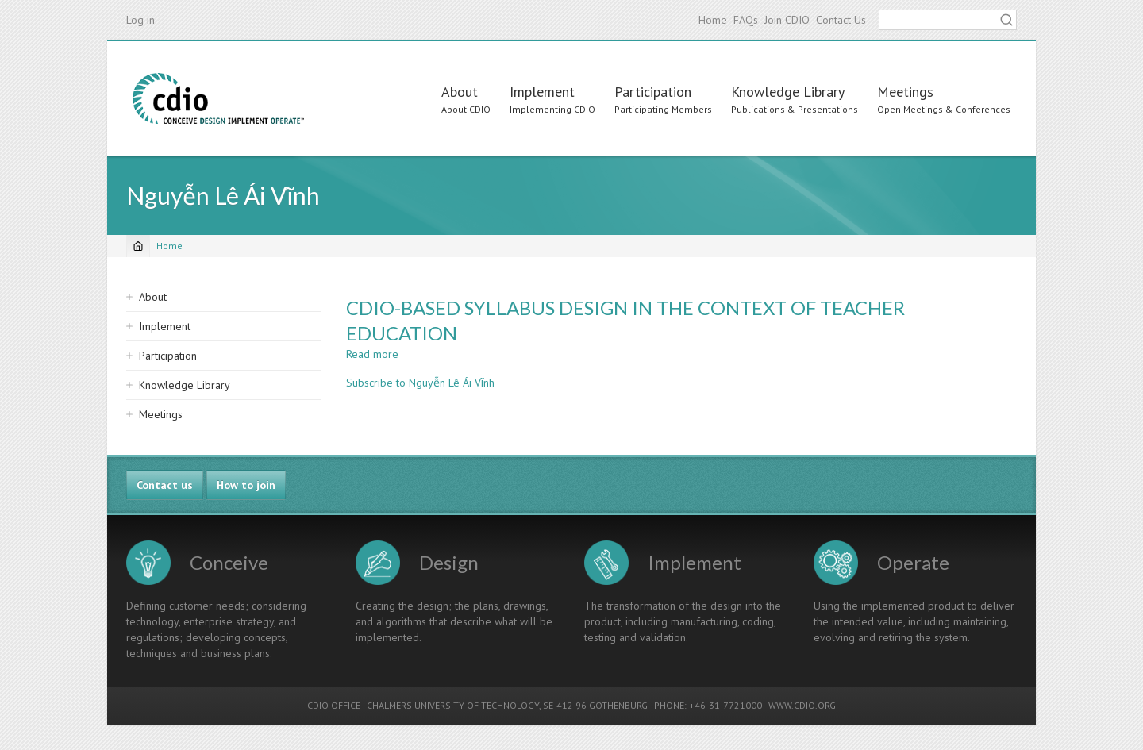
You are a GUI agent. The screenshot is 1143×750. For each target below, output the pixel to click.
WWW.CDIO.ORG (802, 705)
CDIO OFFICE (333, 705)
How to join (246, 485)
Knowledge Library (788, 92)
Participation (652, 92)
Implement (542, 92)
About (459, 92)
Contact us (165, 485)
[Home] (138, 246)
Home (712, 20)
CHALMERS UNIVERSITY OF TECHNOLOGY (453, 705)
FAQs (745, 20)
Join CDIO (787, 20)
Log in (140, 20)
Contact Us (841, 20)
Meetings (905, 92)
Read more (372, 354)
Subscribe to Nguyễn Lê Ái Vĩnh (420, 382)
